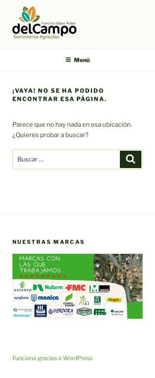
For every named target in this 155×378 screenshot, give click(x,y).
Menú (77, 59)
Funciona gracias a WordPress (52, 357)
